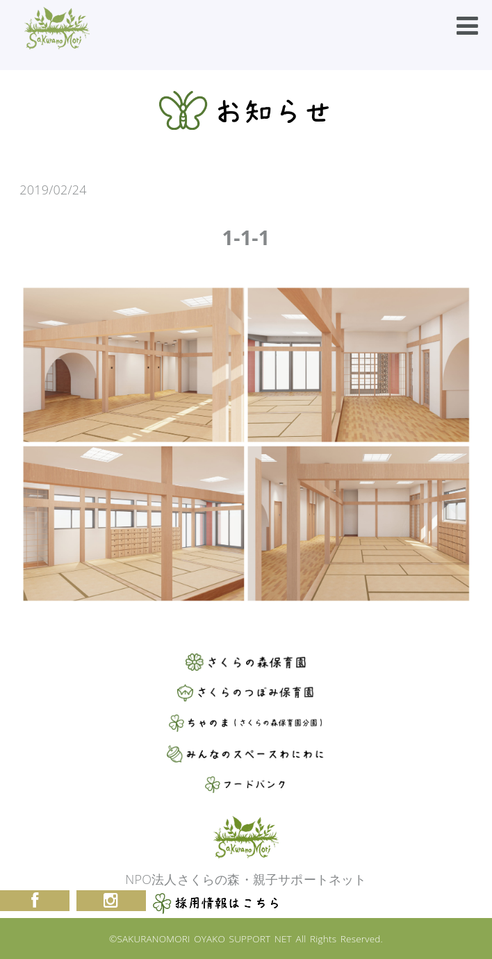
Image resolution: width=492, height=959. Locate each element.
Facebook (34, 900)
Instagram (111, 900)
